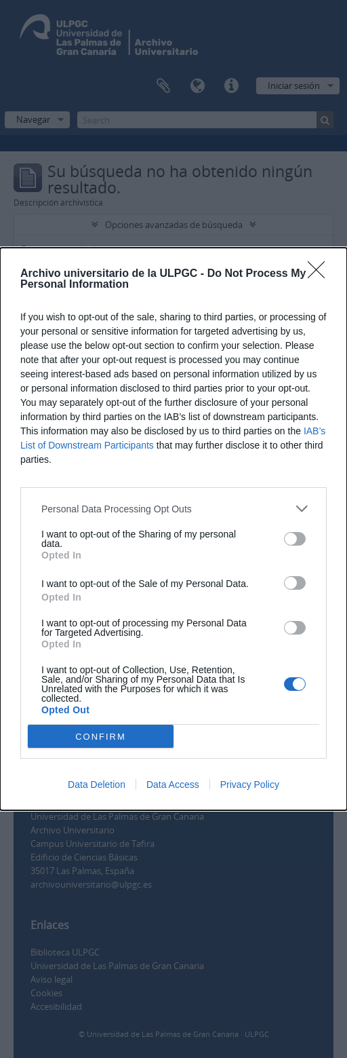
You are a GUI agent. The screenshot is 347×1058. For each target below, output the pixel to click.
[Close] (320, 274)
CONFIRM (100, 736)
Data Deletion (96, 784)
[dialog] (173, 529)
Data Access (172, 784)
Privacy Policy (249, 784)
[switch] (295, 539)
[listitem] (173, 509)
